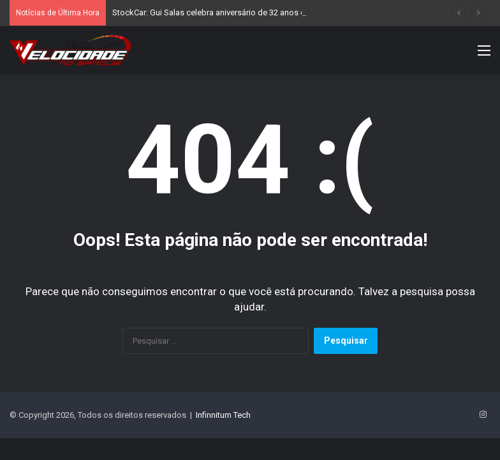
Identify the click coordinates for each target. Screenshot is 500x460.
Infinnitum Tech (223, 415)
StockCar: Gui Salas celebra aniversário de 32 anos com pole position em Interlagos (266, 12)
